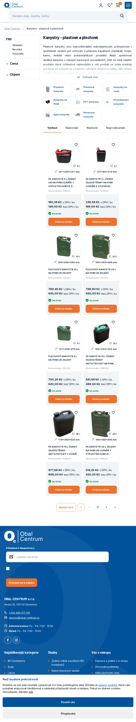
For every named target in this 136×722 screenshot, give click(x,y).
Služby (52, 652)
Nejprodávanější (115, 127)
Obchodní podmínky (107, 666)
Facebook (7, 640)
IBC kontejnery (16, 660)
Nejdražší (92, 127)
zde (31, 691)
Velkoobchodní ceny (107, 672)
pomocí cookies (107, 685)
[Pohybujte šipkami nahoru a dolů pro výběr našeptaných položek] (68, 15)
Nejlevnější (72, 127)
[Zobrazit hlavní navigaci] (128, 5)
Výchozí (52, 127)
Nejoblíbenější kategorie (21, 652)
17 (98, 507)
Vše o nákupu (101, 652)
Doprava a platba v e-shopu (111, 660)
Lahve (11, 672)
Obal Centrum (12, 28)
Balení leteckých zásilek (66, 670)
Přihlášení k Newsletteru (20, 547)
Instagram (16, 640)
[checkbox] (8, 568)
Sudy (11, 666)
